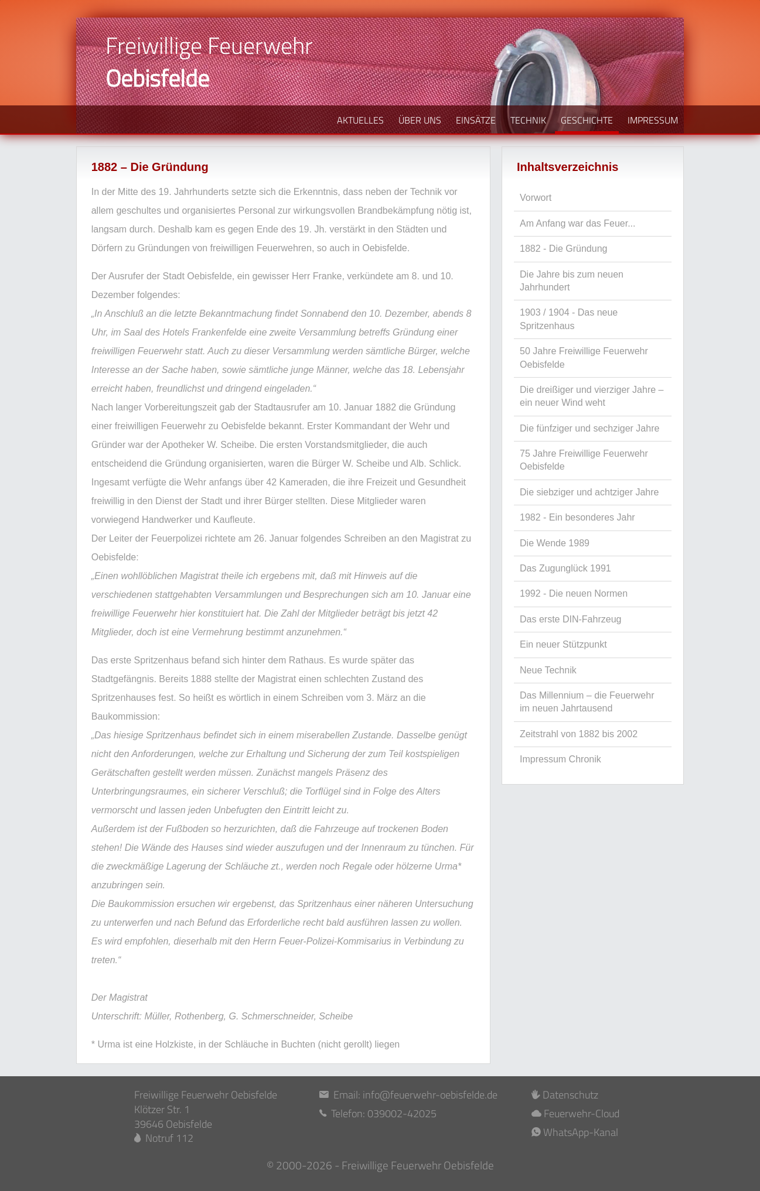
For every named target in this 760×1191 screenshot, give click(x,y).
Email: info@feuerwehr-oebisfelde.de (408, 1095)
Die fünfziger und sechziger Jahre (589, 428)
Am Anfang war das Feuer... (577, 223)
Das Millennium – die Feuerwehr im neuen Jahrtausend (587, 701)
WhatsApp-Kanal (574, 1132)
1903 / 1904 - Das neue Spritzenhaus (569, 318)
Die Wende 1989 (554, 543)
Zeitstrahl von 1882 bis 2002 (579, 734)
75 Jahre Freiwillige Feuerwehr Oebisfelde (584, 460)
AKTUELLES (360, 120)
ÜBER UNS (419, 120)
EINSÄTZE (476, 120)
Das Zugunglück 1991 (565, 568)
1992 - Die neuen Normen (574, 593)
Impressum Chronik (560, 759)
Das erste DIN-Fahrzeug (570, 619)
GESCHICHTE (587, 120)
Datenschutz (564, 1095)
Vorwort (535, 198)
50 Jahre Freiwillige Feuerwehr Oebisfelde (584, 357)
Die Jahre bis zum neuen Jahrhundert (571, 280)
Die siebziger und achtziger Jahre (589, 492)
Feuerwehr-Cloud (575, 1114)
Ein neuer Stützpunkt (563, 644)
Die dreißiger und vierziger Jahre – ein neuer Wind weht (591, 396)
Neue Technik (548, 670)
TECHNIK (528, 120)
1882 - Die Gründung (563, 249)
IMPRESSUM (653, 120)
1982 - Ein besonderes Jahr (577, 517)
